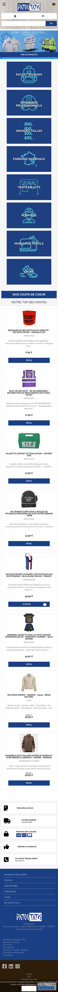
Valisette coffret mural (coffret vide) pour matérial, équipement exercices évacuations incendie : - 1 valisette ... (29, 465)
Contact (29, 974)
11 (29, 415)
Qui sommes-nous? (12, 903)
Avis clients (7, 945)
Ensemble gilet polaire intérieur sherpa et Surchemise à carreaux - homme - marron (29, 757)
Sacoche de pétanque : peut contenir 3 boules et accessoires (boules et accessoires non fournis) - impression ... (29, 526)
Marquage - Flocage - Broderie (15, 950)
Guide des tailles (11, 886)
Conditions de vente (29, 979)
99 (29, 715)
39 (29, 596)
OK (29, 989)
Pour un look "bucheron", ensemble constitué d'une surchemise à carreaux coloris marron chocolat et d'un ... (29, 767)
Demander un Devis (11, 942)
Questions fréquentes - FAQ (14, 940)
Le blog (7, 897)
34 (29, 535)
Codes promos (10, 891)
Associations (8, 955)
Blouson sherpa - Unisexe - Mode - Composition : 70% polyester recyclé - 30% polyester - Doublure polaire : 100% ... (29, 708)
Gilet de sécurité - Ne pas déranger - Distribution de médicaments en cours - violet (29, 393)
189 (29, 773)
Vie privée (8, 880)
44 (29, 656)
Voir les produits (29, 55)
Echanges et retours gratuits (15, 874)
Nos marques (8, 947)
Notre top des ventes (28, 302)
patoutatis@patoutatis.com (32, 929)
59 (29, 717)
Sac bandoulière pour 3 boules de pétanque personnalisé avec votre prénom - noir (29, 514)
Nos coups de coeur (29, 294)
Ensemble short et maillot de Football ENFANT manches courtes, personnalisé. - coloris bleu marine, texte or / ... (29, 648)
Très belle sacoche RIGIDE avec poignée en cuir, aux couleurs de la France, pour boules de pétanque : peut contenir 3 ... (29, 587)
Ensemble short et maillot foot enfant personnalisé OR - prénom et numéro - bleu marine (29, 637)
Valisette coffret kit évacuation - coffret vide (29, 455)
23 (29, 473)
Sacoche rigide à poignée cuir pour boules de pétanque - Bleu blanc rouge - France (29, 575)
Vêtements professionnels (13, 953)
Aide (29, 977)
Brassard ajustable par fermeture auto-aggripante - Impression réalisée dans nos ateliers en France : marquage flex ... (29, 343)
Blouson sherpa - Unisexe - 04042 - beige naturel (29, 696)
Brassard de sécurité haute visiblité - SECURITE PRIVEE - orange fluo (29, 331)
